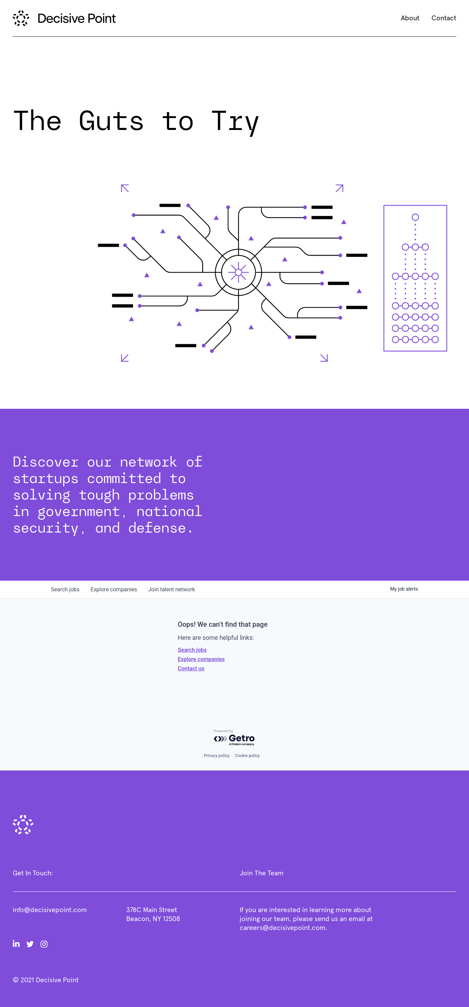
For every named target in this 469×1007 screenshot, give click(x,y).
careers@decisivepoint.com (283, 927)
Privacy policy (216, 755)
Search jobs (192, 650)
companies (113, 589)
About (410, 18)
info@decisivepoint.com (50, 910)
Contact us (191, 668)
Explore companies (201, 659)
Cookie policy (247, 755)
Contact (444, 18)
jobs (65, 589)
